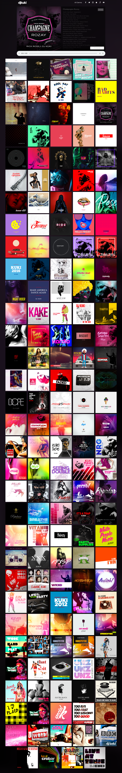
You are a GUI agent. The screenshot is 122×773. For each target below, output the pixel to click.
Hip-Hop (101, 9)
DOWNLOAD (97, 47)
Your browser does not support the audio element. (61, 53)
